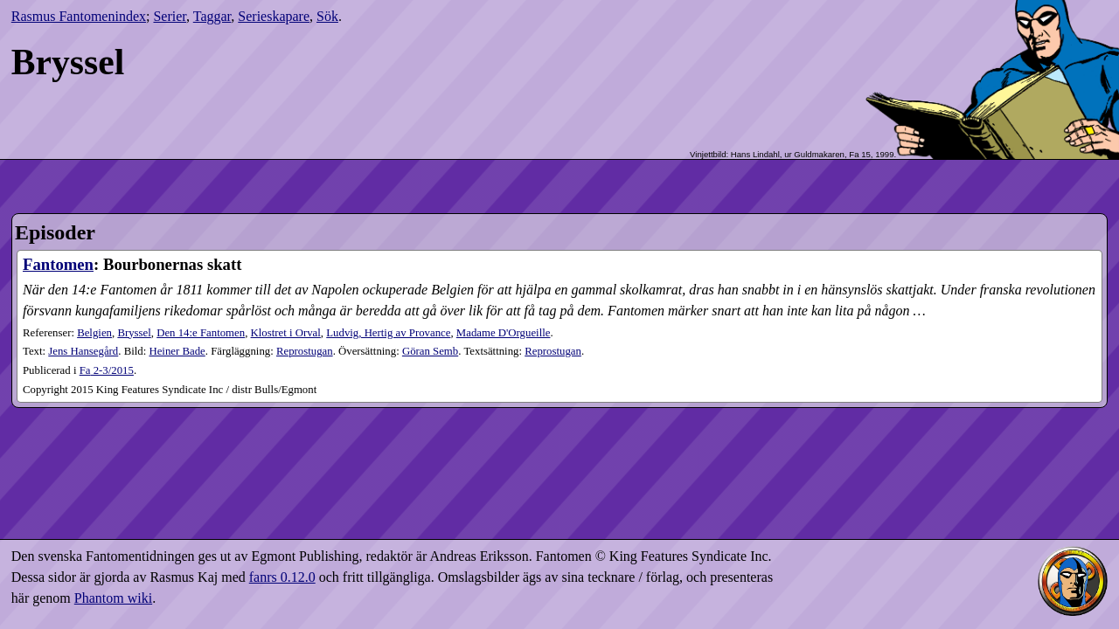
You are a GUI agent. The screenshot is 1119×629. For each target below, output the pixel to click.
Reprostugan (304, 351)
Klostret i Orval (286, 333)
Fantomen (58, 264)
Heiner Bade (177, 351)
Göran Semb (430, 351)
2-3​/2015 (107, 370)
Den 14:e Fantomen (200, 333)
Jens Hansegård (83, 351)
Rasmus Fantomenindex (78, 16)
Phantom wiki (113, 598)
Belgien (94, 333)
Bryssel (133, 333)
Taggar (212, 16)
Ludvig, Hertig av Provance (388, 333)
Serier (169, 16)
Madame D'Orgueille (503, 333)
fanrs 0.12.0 (282, 577)
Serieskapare (273, 16)
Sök (327, 16)
